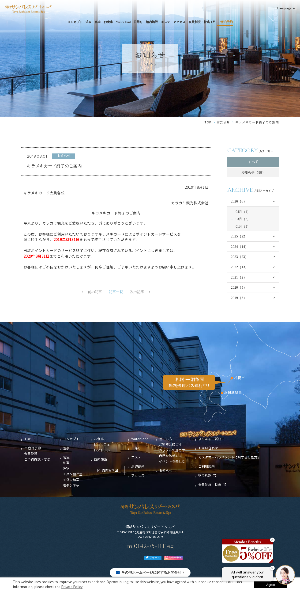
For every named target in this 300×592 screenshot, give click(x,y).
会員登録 (30, 454)
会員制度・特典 (199, 22)
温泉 (89, 22)
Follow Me (173, 557)
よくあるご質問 (209, 439)
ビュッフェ (102, 445)
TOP (208, 122)
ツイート (153, 557)
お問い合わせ (208, 448)
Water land (123, 22)
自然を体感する (170, 456)
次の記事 (137, 292)
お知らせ (223, 122)
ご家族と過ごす (170, 445)
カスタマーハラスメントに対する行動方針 (229, 457)
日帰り (138, 22)
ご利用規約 (206, 467)
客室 (98, 22)
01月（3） (243, 226)
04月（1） (243, 212)
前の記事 (95, 292)
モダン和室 (71, 480)
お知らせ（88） (253, 172)
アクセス (179, 22)
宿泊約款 (204, 476)
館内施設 (152, 22)
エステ (165, 22)
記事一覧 (116, 292)
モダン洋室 (71, 486)
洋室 (66, 469)
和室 (66, 463)
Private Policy (71, 587)
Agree (270, 585)
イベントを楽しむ (172, 462)
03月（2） (243, 219)
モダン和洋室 (72, 474)
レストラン (102, 450)
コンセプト (74, 22)
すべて (253, 162)
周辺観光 (137, 467)
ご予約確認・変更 (37, 460)
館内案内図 (110, 471)
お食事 (108, 22)
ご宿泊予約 (225, 22)
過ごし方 (165, 439)
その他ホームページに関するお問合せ (151, 572)
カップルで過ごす (172, 450)
